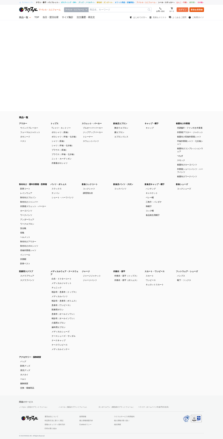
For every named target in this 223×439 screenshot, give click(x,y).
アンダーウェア (27, 219)
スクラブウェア (27, 276)
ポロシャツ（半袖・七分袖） (65, 137)
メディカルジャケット (62, 283)
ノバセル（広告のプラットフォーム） (33, 407)
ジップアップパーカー (93, 132)
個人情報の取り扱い (121, 421)
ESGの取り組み (51, 428)
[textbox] (120, 9)
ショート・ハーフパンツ (63, 197)
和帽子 (149, 206)
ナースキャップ (59, 340)
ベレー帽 (150, 197)
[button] (25, 17)
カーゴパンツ (26, 211)
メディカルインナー (61, 349)
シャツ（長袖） (59, 141)
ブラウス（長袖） (60, 150)
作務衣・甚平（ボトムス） (126, 280)
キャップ (150, 128)
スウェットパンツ (91, 141)
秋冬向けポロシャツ (29, 246)
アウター (23, 123)
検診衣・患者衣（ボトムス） (65, 301)
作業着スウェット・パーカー (33, 206)
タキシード (25, 137)
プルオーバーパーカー (93, 128)
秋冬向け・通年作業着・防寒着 (33, 184)
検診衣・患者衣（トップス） (65, 292)
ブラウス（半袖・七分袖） (64, 154)
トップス (54, 123)
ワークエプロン (27, 224)
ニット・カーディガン (62, 159)
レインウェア (26, 193)
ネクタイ (24, 375)
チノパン (56, 193)
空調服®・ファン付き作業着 (189, 128)
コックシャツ (89, 189)
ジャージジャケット (92, 276)
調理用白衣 (88, 193)
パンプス (181, 276)
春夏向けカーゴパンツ (187, 165)
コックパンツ (120, 189)
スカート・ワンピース (155, 271)
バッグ (23, 361)
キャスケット (152, 193)
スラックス (57, 189)
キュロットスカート (155, 284)
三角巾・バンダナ (154, 202)
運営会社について (51, 417)
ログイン (182, 10)
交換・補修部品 (27, 388)
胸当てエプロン (121, 128)
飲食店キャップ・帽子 (155, 184)
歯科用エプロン (59, 327)
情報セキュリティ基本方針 (55, 425)
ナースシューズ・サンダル (64, 336)
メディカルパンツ (60, 296)
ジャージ (86, 271)
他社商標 (117, 425)
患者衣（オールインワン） (64, 314)
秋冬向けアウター (28, 241)
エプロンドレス (121, 137)
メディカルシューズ (61, 331)
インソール (25, 255)
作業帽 (23, 259)
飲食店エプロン (120, 123)
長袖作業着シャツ (28, 250)
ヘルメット (25, 237)
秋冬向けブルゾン (28, 197)
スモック (181, 160)
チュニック (57, 287)
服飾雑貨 (24, 383)
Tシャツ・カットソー (61, 128)
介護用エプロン (59, 323)
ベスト (23, 141)
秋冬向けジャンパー (29, 202)
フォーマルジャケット (30, 132)
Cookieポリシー (85, 425)
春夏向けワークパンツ (187, 176)
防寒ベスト (25, 263)
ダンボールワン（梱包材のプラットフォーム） (116, 407)
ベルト (23, 379)
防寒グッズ (25, 366)
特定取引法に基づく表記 (54, 421)
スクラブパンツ (27, 280)
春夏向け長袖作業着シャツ (189, 137)
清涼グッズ (25, 370)
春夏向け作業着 (183, 123)
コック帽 (150, 211)
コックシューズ (184, 189)
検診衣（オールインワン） (64, 318)
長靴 (22, 233)
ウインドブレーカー (29, 128)
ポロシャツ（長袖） (61, 132)
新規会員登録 (197, 10)
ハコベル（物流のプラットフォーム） (73, 407)
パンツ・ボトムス (58, 184)
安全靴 (23, 228)
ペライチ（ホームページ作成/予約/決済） (154, 407)
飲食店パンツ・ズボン (123, 184)
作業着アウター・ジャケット (190, 132)
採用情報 (82, 417)
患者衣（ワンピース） (62, 305)
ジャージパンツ (90, 280)
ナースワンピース (60, 345)
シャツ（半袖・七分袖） (63, 145)
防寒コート (25, 189)
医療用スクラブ (26, 271)
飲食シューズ (182, 184)
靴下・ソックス (184, 280)
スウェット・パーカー (92, 123)
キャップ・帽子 (152, 123)
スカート (150, 276)
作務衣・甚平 (119, 271)
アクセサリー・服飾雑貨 (30, 357)
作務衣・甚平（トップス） (126, 276)
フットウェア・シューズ (187, 271)
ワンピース (151, 280)
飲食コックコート (90, 184)
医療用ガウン (58, 309)
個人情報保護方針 (86, 421)
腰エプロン (119, 132)
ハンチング (151, 189)
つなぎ (180, 156)
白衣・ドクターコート (62, 279)
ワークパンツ (26, 215)
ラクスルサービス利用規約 (124, 417)
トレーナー (88, 137)
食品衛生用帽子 (153, 215)
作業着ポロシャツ (60, 163)
